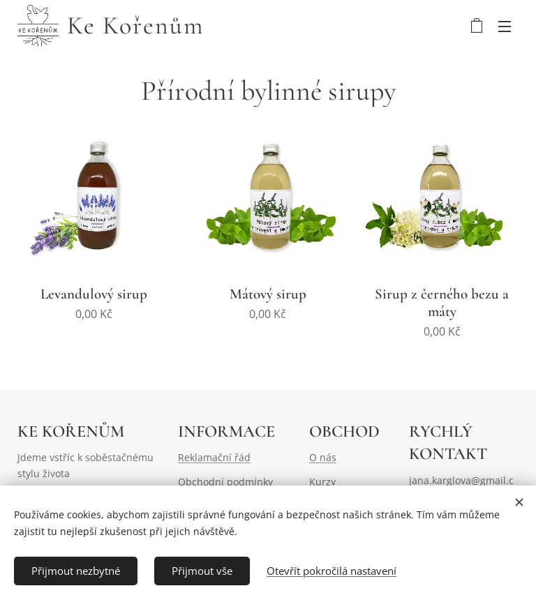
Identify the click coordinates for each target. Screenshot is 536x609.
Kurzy (322, 481)
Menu (504, 26)
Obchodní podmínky (225, 481)
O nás (322, 457)
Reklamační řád (214, 457)
